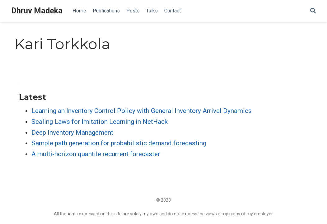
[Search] (313, 11)
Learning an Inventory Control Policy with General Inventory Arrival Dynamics (141, 110)
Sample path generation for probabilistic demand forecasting (118, 143)
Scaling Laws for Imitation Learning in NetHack (99, 121)
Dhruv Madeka (37, 10)
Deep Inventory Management (72, 132)
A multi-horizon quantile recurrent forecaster (95, 154)
